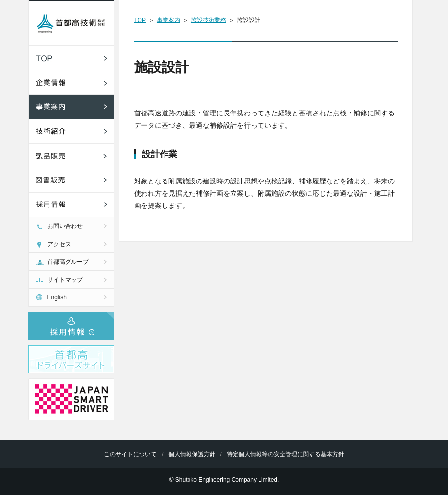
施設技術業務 (208, 20)
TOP (140, 20)
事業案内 (168, 20)
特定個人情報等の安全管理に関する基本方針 (285, 454)
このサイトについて (130, 454)
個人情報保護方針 (191, 454)
